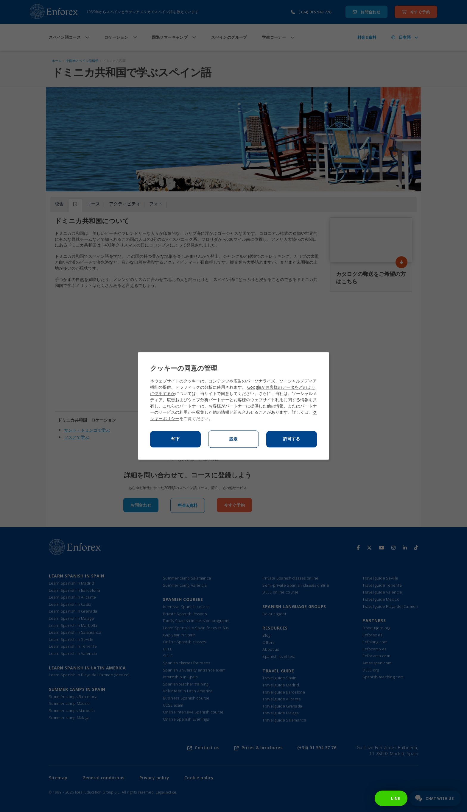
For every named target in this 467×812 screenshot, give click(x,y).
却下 (175, 439)
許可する (291, 439)
